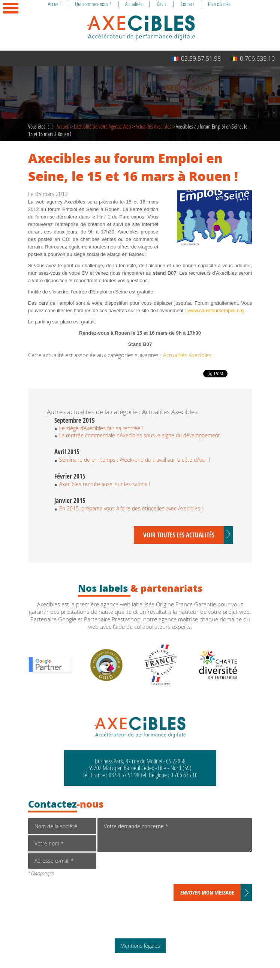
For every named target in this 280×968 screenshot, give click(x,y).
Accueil (63, 126)
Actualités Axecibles (153, 126)
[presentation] (154, 869)
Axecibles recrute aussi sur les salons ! (104, 484)
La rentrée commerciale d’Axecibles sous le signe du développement (139, 435)
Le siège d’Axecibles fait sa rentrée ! (101, 428)
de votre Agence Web (102, 126)
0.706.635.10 (253, 58)
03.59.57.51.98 (196, 58)
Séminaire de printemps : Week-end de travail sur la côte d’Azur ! (134, 459)
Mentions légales (140, 945)
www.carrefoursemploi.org (215, 310)
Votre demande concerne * (174, 835)
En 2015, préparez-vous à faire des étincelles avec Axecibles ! (131, 508)
